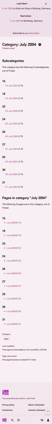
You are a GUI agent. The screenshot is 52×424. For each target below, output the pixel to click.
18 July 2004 (11, 98)
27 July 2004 (11, 149)
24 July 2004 (11, 123)
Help (39, 44)
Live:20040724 (14, 260)
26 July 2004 (11, 136)
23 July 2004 (11, 111)
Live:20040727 (14, 286)
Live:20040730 (14, 311)
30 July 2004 (11, 174)
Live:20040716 (14, 222)
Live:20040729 (14, 298)
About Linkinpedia (36, 405)
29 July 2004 (11, 161)
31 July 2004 (11, 187)
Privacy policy (8, 405)
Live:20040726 (14, 273)
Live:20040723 (14, 248)
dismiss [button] (46, 4)
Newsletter (34, 33)
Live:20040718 (14, 235)
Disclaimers (7, 410)
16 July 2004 (11, 85)
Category (6, 334)
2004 (6, 339)
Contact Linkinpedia (37, 410)
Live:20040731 (14, 324)
